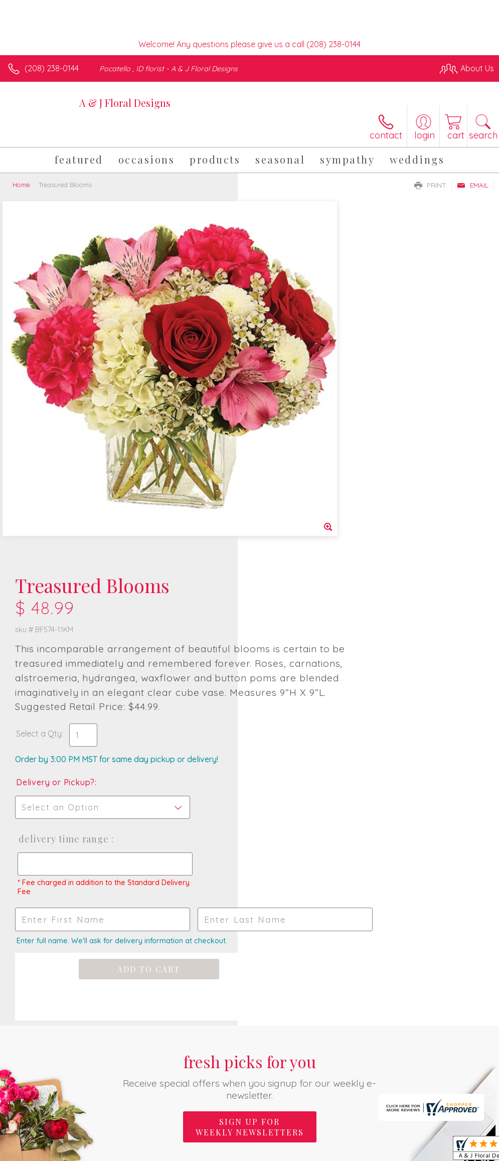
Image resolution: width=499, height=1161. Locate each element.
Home (21, 185)
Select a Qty (276, 388)
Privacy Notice (323, 1090)
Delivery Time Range (300, 493)
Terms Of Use (264, 1090)
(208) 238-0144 (52, 68)
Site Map (457, 1090)
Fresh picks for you (249, 730)
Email (472, 185)
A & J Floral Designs (125, 102)
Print (430, 185)
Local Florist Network (395, 1090)
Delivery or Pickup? (293, 436)
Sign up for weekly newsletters (250, 781)
